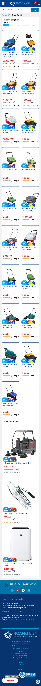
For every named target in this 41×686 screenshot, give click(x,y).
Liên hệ (21, 665)
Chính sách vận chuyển (20, 644)
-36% (12, 102)
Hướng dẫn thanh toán (20, 658)
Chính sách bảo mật (20, 653)
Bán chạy (13, 25)
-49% (13, 572)
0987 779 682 (19, 620)
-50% (12, 519)
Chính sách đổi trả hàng (20, 648)
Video (21, 667)
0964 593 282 (29, 620)
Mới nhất (6, 25)
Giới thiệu (21, 669)
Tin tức (21, 663)
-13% (32, 102)
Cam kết (20, 651)
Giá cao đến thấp (22, 25)
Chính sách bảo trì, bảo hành (20, 646)
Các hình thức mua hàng (20, 656)
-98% (16, 469)
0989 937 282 (9, 620)
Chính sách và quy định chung (20, 641)
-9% (13, 63)
